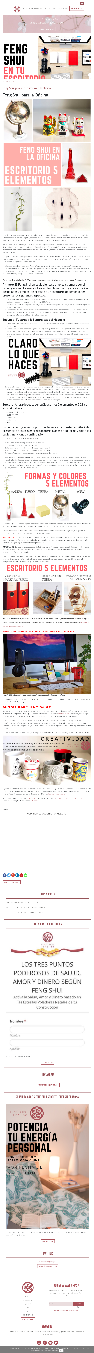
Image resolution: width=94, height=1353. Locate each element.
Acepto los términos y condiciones (66, 1310)
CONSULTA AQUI (47, 29)
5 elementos (34, 801)
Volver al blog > (11, 882)
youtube (58, 798)
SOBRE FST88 (34, 8)
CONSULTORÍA (76, 8)
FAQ (54, 8)
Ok (61, 1350)
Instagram (32, 798)
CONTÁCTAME (63, 8)
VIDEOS (43, 8)
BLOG (50, 8)
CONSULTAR (48, 1063)
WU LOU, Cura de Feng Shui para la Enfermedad (28, 908)
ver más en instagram (48, 1085)
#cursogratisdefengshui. (56, 794)
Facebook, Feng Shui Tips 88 (72, 798)
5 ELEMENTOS (64, 714)
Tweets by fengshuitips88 (48, 1262)
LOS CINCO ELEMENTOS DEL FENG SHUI (23, 902)
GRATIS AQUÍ (48, 1241)
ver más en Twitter (48, 1266)
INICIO (25, 8)
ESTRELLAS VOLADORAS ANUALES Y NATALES (24, 913)
